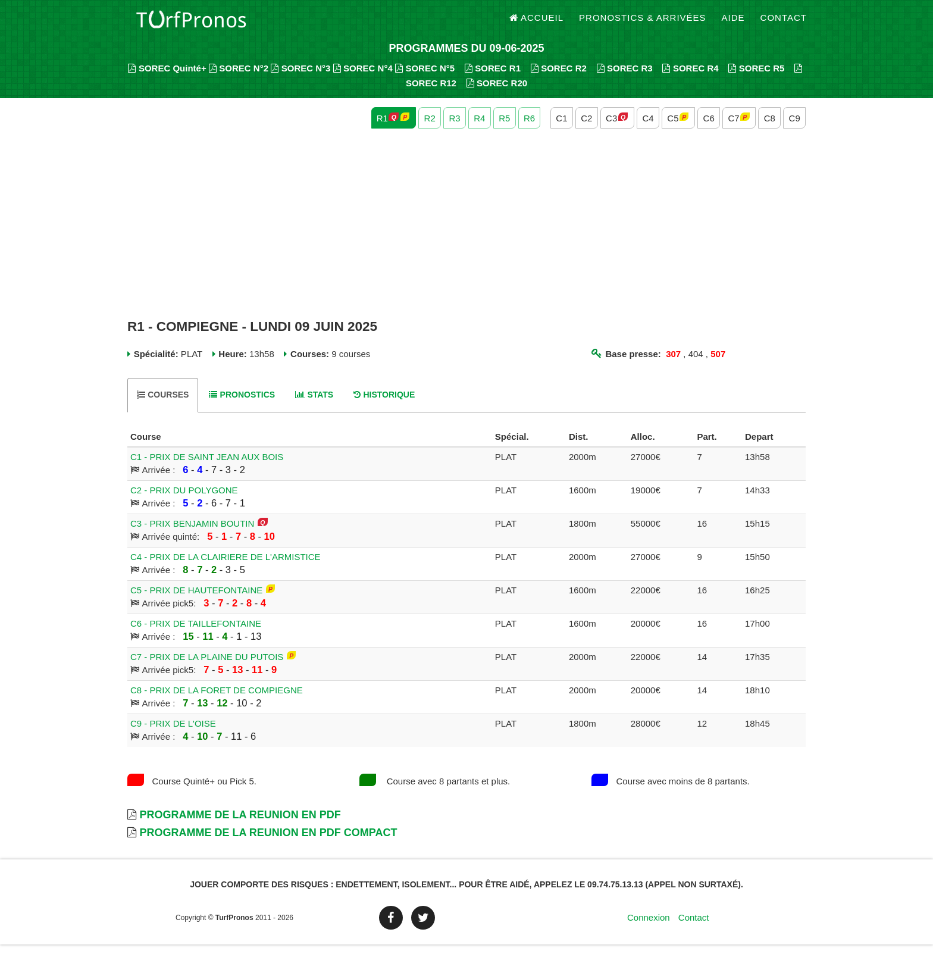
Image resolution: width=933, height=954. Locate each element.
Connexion (648, 927)
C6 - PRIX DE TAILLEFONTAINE (195, 633)
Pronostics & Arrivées (642, 23)
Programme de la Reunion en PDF (239, 824)
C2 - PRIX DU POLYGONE (184, 500)
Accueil (536, 23)
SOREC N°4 (363, 78)
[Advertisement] (466, 234)
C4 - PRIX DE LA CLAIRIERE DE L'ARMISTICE (225, 566)
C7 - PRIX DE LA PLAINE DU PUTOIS (206, 666)
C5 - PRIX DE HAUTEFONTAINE (196, 600)
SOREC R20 (497, 92)
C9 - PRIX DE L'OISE (173, 733)
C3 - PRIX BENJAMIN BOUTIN (192, 533)
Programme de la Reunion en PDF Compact (268, 842)
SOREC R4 (690, 78)
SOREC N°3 (300, 78)
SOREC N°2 (238, 78)
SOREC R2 (559, 78)
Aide (733, 23)
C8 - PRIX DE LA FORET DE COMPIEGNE (216, 700)
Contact (783, 23)
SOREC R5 (756, 78)
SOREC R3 (625, 78)
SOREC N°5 (425, 78)
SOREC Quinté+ (167, 78)
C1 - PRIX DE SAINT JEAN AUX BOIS (206, 466)
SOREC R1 (493, 78)
